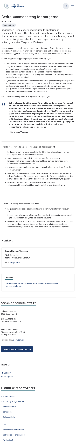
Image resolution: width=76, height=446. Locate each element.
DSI (4, 424)
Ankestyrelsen (9, 396)
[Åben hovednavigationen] (73, 6)
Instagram (8, 376)
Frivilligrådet (8, 440)
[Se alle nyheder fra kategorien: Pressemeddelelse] (9, 25)
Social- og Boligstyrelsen (13, 401)
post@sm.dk (18, 340)
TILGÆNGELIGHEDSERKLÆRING (17, 349)
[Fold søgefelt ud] (66, 6)
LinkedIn (7, 373)
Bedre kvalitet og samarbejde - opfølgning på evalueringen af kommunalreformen (32, 284)
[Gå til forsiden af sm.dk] (13, 6)
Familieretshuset (9, 406)
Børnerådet (7, 412)
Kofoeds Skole (9, 417)
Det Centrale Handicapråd (14, 435)
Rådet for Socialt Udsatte (13, 429)
